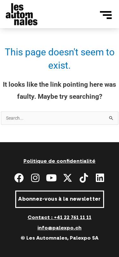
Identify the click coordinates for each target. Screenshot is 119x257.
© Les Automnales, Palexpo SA (59, 238)
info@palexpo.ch (59, 227)
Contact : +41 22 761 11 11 (59, 217)
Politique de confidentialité (59, 161)
